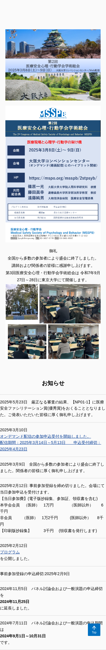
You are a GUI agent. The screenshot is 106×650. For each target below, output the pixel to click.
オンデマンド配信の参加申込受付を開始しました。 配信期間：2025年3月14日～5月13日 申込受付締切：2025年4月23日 (50, 443)
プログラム (10, 552)
